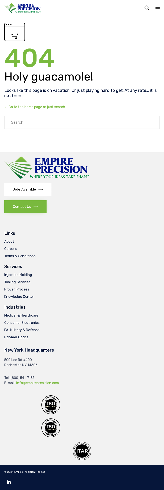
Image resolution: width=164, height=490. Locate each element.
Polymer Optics (16, 337)
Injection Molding (18, 275)
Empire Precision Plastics (29, 471)
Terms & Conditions (19, 256)
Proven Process (16, 289)
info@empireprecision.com (37, 383)
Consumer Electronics (22, 323)
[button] (27, 189)
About (9, 241)
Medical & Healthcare (21, 315)
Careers (10, 249)
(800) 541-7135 (22, 378)
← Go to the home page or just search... (36, 107)
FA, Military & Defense (22, 330)
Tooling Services (17, 282)
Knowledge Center (19, 297)
